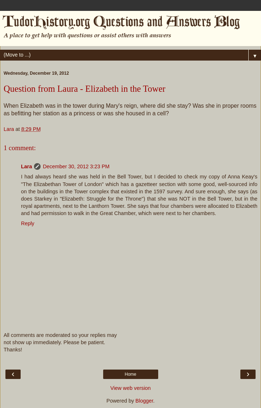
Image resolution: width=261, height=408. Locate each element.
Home (130, 374)
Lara (26, 166)
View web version (130, 388)
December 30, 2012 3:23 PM (76, 166)
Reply (27, 223)
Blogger (144, 401)
